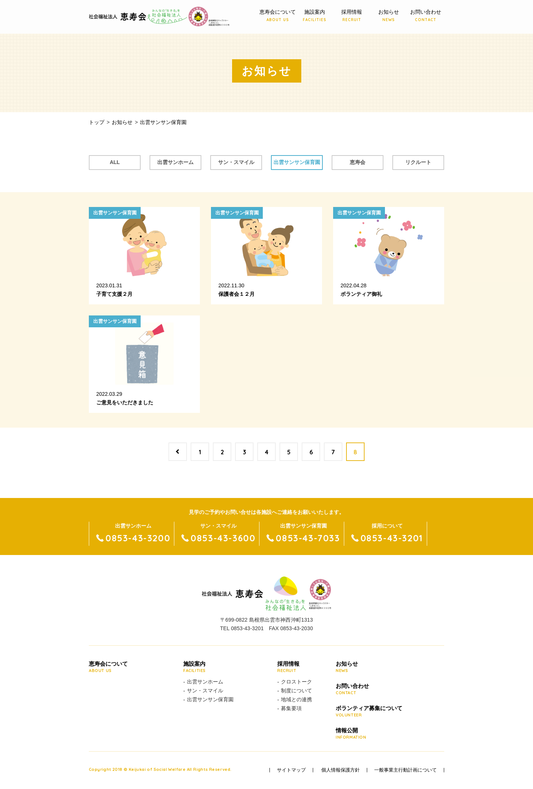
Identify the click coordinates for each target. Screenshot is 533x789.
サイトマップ (291, 770)
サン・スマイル (236, 162)
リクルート (418, 162)
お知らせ (388, 16)
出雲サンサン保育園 (297, 162)
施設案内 (314, 16)
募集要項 (291, 708)
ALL (115, 162)
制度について (296, 690)
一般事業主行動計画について (405, 770)
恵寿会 (357, 162)
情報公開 (369, 733)
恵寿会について (277, 16)
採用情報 (351, 16)
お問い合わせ (425, 16)
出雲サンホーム (175, 162)
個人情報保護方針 (340, 770)
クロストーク (296, 682)
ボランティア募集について (369, 711)
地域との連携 (296, 699)
